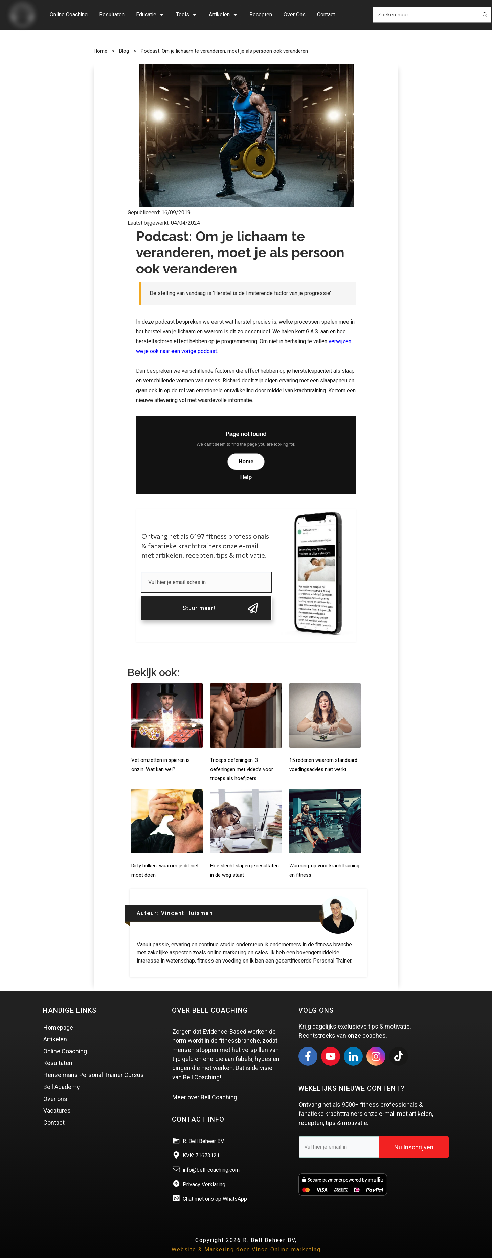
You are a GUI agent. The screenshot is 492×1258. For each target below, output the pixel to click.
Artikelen (55, 1029)
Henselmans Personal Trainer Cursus (93, 1064)
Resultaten (57, 1053)
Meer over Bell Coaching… (206, 1086)
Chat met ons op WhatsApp (215, 1189)
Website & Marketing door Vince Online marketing (246, 1239)
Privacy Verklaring (204, 1174)
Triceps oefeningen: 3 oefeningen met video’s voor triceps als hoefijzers (241, 759)
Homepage (58, 1017)
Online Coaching (65, 1040)
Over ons (55, 1088)
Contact (54, 1112)
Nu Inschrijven (413, 1137)
